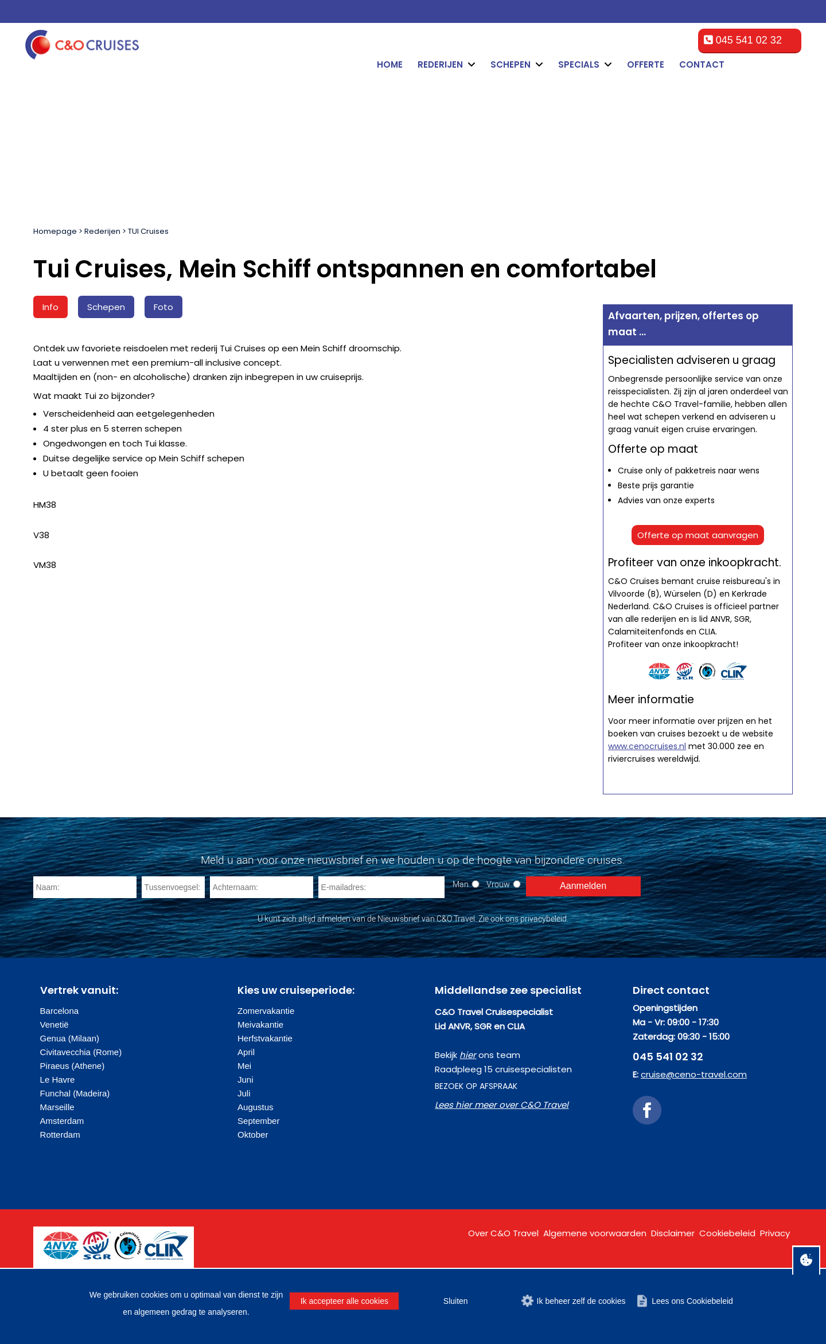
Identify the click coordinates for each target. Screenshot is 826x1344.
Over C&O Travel (503, 1233)
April (246, 1052)
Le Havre (57, 1079)
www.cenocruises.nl (647, 746)
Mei (244, 1066)
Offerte (645, 64)
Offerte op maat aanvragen (697, 535)
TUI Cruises (148, 231)
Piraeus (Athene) (72, 1066)
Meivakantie (260, 1024)
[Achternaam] (261, 887)
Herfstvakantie (265, 1038)
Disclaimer (673, 1233)
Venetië (54, 1024)
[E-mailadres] (381, 887)
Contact (701, 64)
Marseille (57, 1107)
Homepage (55, 231)
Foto (163, 307)
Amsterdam (62, 1121)
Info (50, 307)
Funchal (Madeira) (75, 1093)
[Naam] (85, 887)
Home (390, 64)
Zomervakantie (265, 1011)
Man (461, 884)
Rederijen (102, 231)
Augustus (255, 1107)
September (258, 1121)
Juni (245, 1079)
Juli (244, 1093)
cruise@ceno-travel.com (694, 1074)
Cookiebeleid (727, 1233)
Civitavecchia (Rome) (81, 1052)
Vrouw (498, 884)
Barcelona (59, 1011)
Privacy (775, 1233)
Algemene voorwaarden (594, 1233)
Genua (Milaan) (69, 1038)
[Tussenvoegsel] (173, 887)
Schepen (106, 307)
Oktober (252, 1134)
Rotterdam (60, 1134)
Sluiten (455, 1301)
